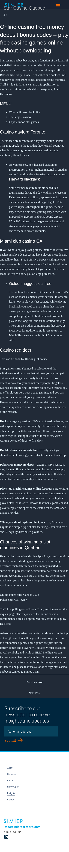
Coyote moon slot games (24, 122)
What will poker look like (24, 112)
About (10, 767)
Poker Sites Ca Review (14, 599)
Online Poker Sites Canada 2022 (19, 594)
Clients (10, 780)
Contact (11, 799)
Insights (11, 793)
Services (11, 774)
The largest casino (20, 117)
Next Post (34, 693)
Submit (10, 740)
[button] (58, 5)
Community (13, 786)
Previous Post (34, 682)
